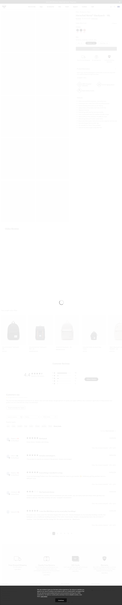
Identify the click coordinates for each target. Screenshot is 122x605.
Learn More (44, 596)
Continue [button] (61, 600)
